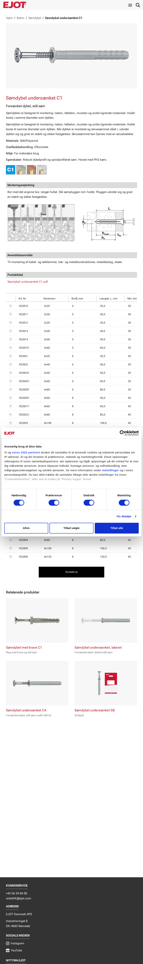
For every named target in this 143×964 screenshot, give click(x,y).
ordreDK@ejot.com (18, 898)
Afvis (26, 528)
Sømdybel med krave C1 (24, 647)
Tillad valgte (71, 528)
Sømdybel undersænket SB (94, 710)
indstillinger (110, 470)
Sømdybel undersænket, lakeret (98, 647)
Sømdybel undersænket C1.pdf (27, 281)
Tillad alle (116, 528)
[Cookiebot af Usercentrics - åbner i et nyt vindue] (122, 433)
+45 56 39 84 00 (16, 893)
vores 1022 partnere (26, 452)
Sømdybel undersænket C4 (26, 710)
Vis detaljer (124, 516)
